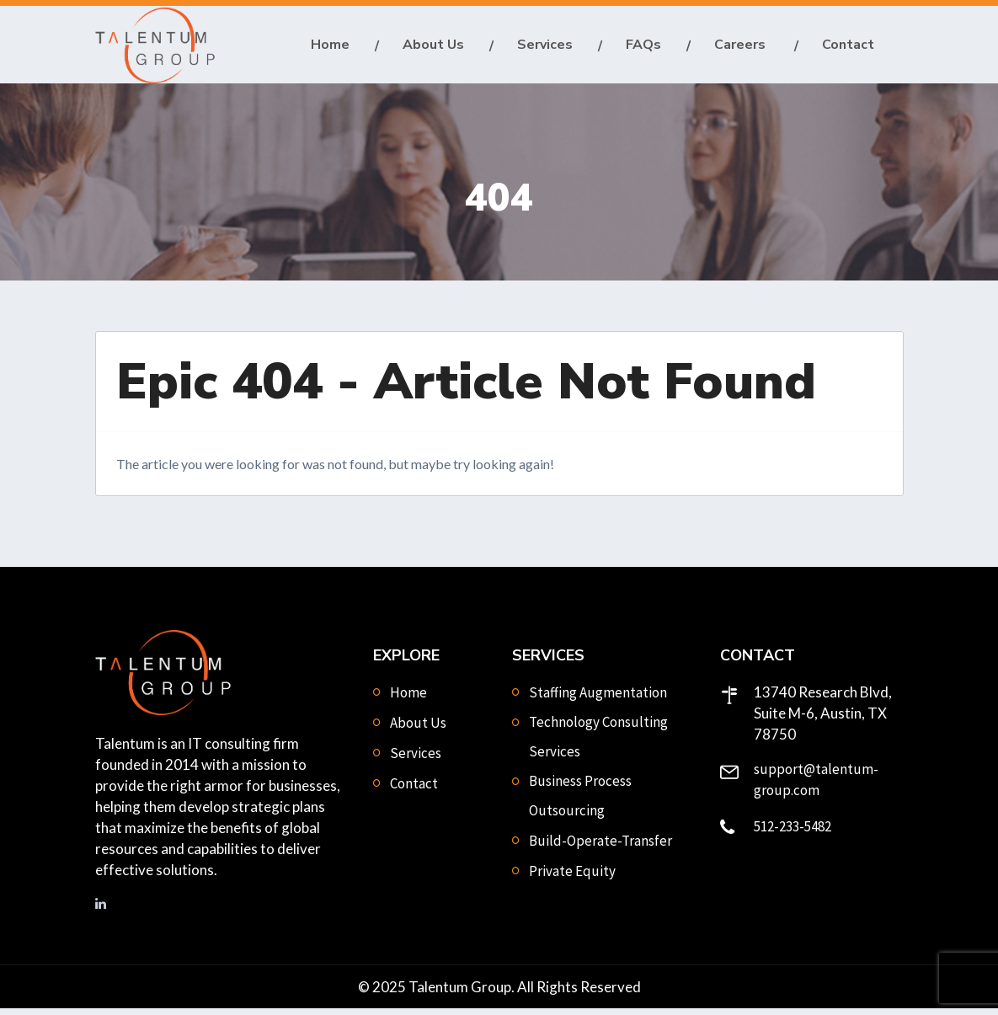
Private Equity (572, 878)
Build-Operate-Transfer (600, 848)
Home (330, 48)
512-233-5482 (792, 834)
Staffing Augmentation (598, 700)
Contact (848, 48)
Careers (741, 48)
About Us (433, 48)
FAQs (643, 48)
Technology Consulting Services (598, 744)
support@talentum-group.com (816, 787)
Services (545, 48)
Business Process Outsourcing (580, 803)
